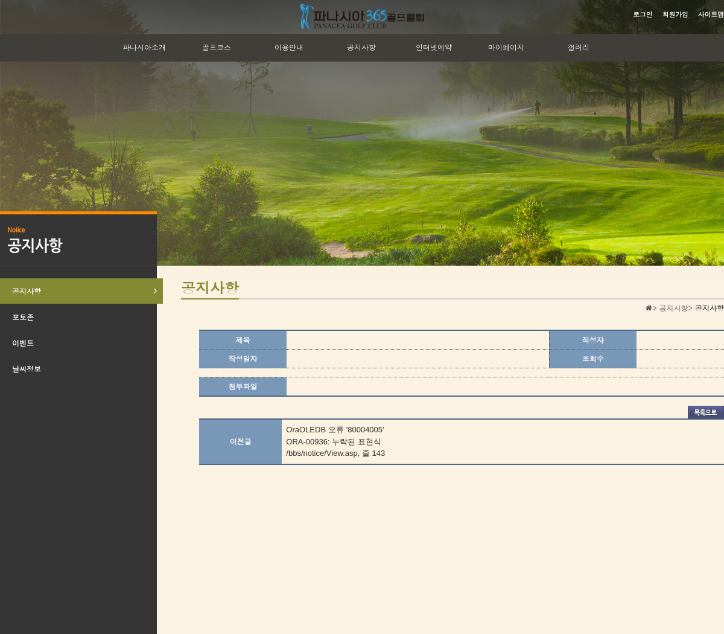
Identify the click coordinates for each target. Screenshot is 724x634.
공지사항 (361, 47)
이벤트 (23, 343)
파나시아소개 (144, 47)
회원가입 (675, 14)
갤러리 (578, 47)
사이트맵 (711, 14)
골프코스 (216, 47)
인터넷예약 (434, 47)
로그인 (642, 14)
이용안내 (289, 47)
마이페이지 (506, 47)
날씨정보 (26, 368)
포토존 (23, 317)
